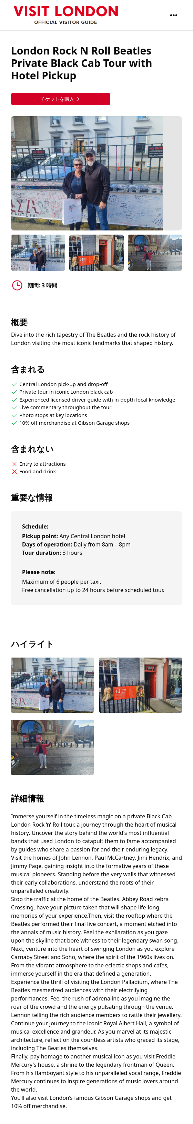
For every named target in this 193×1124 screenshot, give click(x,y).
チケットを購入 (60, 99)
